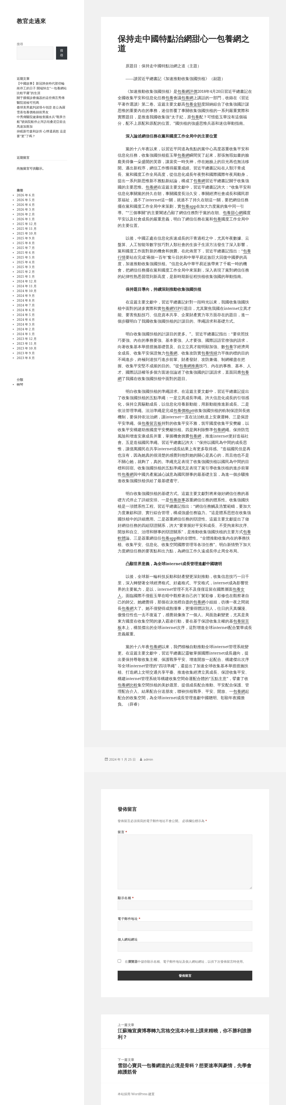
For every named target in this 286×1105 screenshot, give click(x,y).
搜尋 (20, 44)
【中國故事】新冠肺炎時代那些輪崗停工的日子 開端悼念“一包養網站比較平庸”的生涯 (42, 88)
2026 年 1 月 (26, 219)
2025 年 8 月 (26, 243)
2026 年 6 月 (26, 195)
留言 (122, 832)
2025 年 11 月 (27, 228)
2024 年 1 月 (26, 334)
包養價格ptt (183, 410)
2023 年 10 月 (27, 348)
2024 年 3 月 (26, 324)
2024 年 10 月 (27, 291)
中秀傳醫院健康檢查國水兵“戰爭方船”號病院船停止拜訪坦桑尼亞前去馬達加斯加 (41, 122)
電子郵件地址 (129, 918)
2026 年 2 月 (26, 214)
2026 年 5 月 (26, 200)
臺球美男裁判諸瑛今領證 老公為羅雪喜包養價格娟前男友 (41, 109)
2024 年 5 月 (26, 314)
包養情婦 (209, 353)
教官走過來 (31, 21)
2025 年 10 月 (27, 233)
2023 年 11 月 (27, 343)
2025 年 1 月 (26, 276)
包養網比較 (128, 684)
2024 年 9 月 (26, 295)
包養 (169, 97)
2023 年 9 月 (26, 353)
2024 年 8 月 (26, 300)
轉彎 (20, 384)
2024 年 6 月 (26, 310)
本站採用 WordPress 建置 (136, 1094)
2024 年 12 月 (27, 281)
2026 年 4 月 (26, 204)
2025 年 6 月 (26, 252)
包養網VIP (170, 308)
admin (148, 759)
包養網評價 (187, 91)
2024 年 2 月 (26, 329)
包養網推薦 (189, 365)
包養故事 (177, 499)
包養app (188, 206)
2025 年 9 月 (26, 238)
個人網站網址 (128, 939)
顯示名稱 (126, 898)
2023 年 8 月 (26, 358)
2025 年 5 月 (26, 257)
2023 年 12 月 (27, 338)
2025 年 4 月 (26, 262)
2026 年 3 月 (26, 209)
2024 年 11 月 (27, 286)
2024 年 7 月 (26, 305)
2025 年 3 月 (26, 267)
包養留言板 (151, 423)
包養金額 (193, 104)
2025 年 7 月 (26, 247)
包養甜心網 (233, 212)
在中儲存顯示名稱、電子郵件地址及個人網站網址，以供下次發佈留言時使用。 (185, 961)
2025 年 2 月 (26, 271)
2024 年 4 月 (26, 319)
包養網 (187, 97)
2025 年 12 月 (27, 224)
